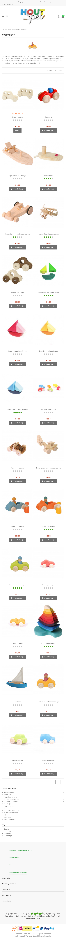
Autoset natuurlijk (17, 292)
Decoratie (7, 817)
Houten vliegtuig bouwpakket (48, 234)
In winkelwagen (48, 130)
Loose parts (8, 795)
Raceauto (48, 117)
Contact (4, 2)
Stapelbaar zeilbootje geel (48, 351)
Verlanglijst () (7, 4)
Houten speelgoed (9, 788)
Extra (5, 815)
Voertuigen (8, 804)
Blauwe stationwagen (48, 760)
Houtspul (21, 936)
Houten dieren (9, 792)
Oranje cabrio (18, 643)
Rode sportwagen (48, 585)
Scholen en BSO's (30, 2)
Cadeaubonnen (9, 819)
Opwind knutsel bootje (17, 176)
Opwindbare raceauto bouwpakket (17, 234)
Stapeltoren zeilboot (48, 643)
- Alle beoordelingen (33, 916)
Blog (49, 2)
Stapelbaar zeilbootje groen (48, 292)
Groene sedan (17, 760)
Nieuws (6, 829)
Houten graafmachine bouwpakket (48, 468)
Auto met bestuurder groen (17, 585)
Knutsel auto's (17, 117)
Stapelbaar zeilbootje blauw (17, 409)
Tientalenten (31, 936)
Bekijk (17, 130)
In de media (42, 2)
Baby (5, 808)
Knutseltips (8, 836)
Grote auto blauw (17, 526)
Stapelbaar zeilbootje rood (17, 351)
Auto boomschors (17, 468)
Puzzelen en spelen (11, 801)
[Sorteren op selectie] (51, 70)
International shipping (16, 2)
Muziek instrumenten (11, 813)
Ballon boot (48, 176)
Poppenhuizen (9, 806)
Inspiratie (7, 834)
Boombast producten (11, 810)
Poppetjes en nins (10, 797)
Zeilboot (18, 702)
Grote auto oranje (48, 526)
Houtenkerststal (44, 936)
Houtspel (18, 933)
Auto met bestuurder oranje (48, 702)
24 (61, 70)
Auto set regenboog (48, 409)
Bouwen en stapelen (11, 799)
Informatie (7, 831)
